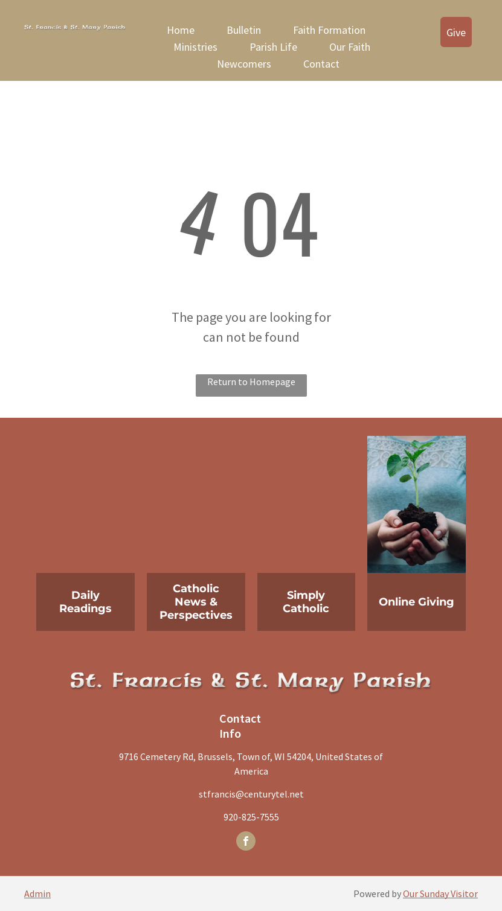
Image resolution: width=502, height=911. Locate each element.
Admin (37, 893)
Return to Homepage (251, 382)
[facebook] (246, 842)
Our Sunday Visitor (440, 893)
